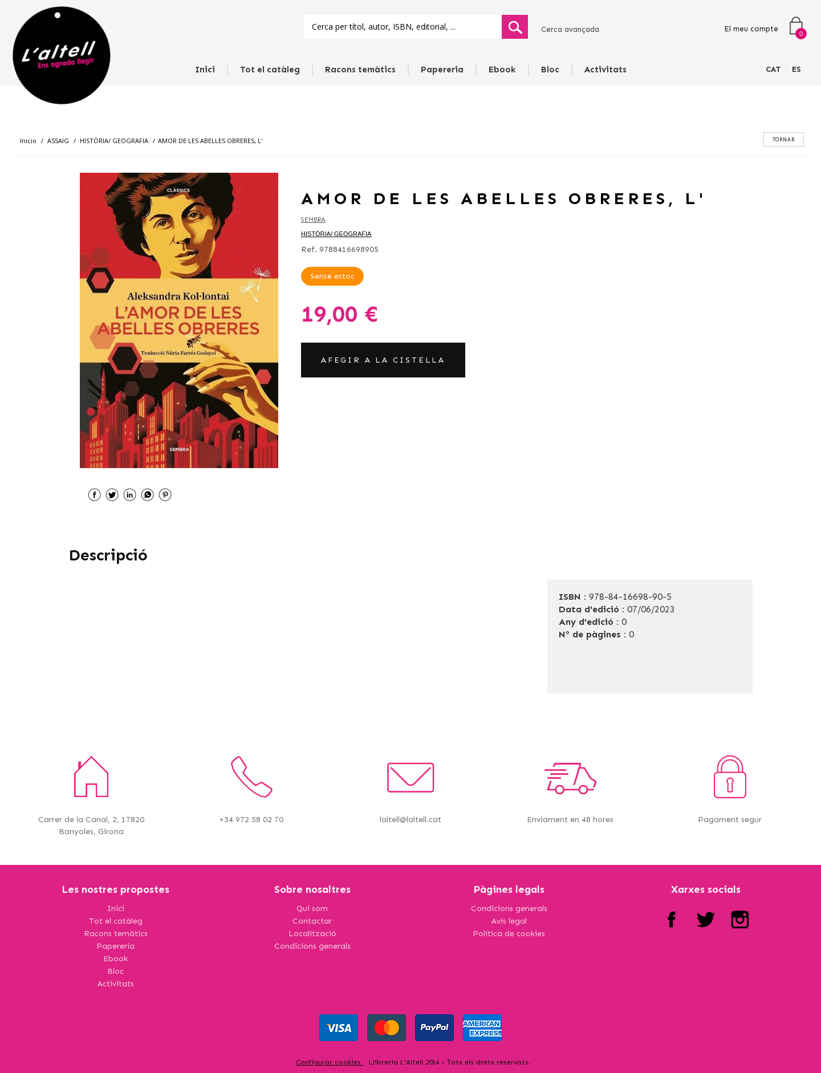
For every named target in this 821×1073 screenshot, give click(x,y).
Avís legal (509, 921)
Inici (205, 69)
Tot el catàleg (270, 69)
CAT (773, 69)
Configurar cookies (329, 1062)
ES (796, 69)
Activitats (605, 69)
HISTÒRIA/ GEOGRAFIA (336, 233)
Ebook (502, 69)
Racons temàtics (360, 69)
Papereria (442, 69)
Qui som (312, 908)
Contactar (312, 921)
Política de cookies (509, 933)
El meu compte (751, 29)
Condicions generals (312, 946)
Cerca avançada (570, 29)
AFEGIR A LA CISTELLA (383, 360)
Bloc (550, 69)
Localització (312, 933)
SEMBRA (313, 219)
